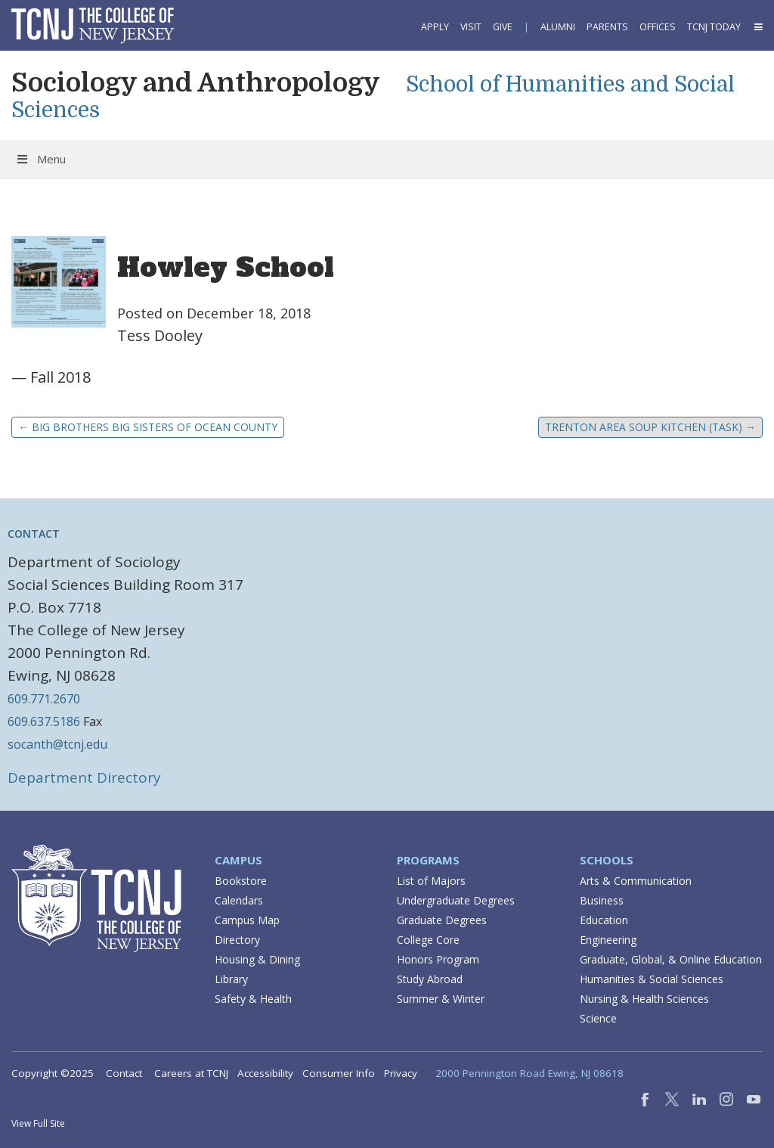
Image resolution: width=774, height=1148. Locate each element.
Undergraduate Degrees (456, 900)
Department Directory (84, 777)
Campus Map (247, 920)
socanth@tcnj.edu (57, 744)
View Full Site (38, 1123)
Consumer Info (338, 1073)
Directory (237, 939)
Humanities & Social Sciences (651, 979)
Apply (435, 26)
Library (231, 979)
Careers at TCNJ (191, 1073)
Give (502, 26)
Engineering (608, 939)
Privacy (400, 1073)
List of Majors (431, 880)
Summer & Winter (441, 998)
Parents (607, 26)
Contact (124, 1073)
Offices (657, 26)
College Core (428, 939)
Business (602, 900)
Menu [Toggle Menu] (40, 158)
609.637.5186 (44, 721)
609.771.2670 (44, 698)
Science (598, 1018)
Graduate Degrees (442, 920)
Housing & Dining (257, 959)
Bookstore (241, 880)
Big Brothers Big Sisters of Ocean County (147, 427)
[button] (757, 26)
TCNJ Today (714, 26)
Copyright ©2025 (52, 1073)
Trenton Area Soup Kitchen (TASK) (650, 427)
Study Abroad (430, 979)
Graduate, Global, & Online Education (671, 959)
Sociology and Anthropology (195, 82)
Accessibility (265, 1073)
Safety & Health (253, 998)
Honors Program (438, 959)
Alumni (557, 26)
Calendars (239, 900)
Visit (470, 26)
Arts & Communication (636, 880)
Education (604, 920)
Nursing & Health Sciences (644, 998)
